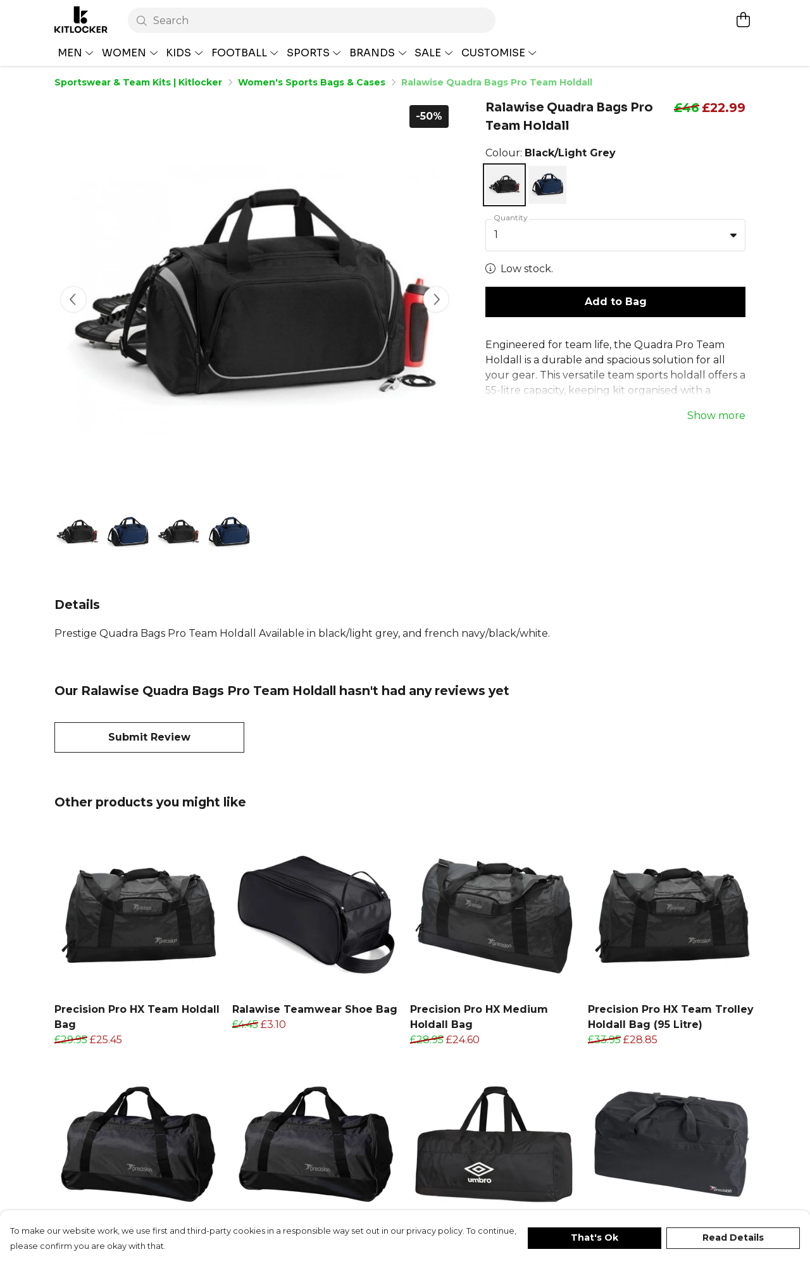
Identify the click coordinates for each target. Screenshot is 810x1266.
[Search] (311, 20)
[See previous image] (73, 299)
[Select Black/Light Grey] (504, 185)
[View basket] (743, 19)
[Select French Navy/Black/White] (547, 185)
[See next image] (436, 299)
